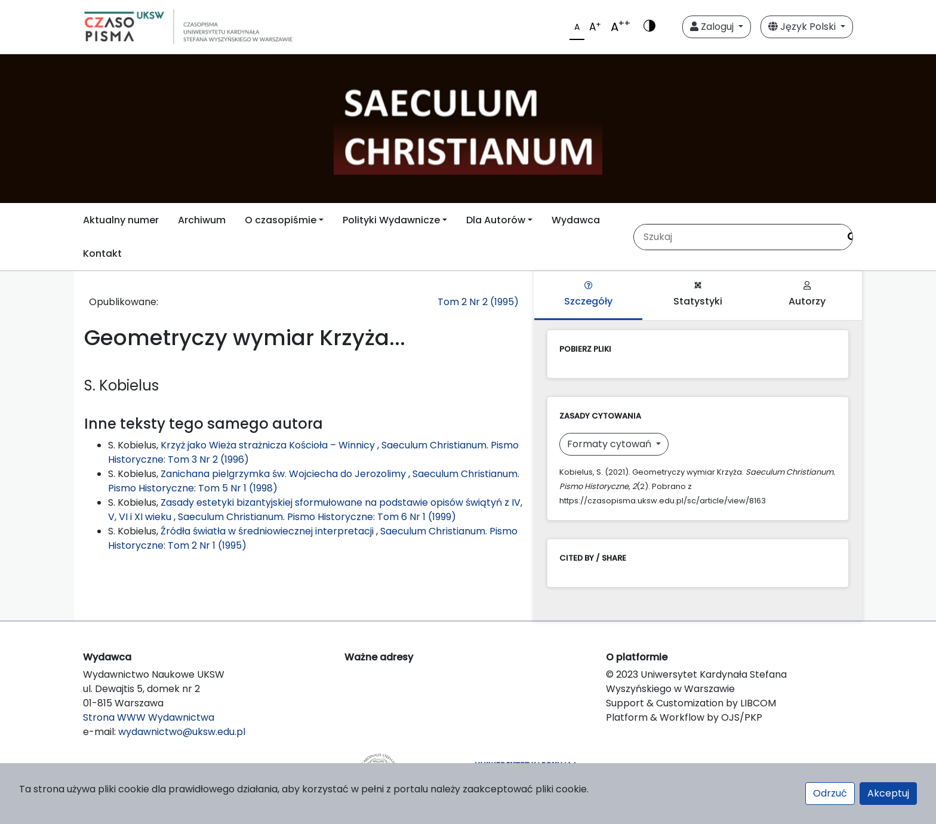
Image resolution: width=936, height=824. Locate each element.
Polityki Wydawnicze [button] (391, 220)
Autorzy (807, 294)
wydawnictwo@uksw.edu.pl (181, 732)
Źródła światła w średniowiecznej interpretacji (268, 531)
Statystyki (697, 294)
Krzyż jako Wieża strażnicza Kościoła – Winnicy (269, 445)
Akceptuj (888, 793)
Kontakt (102, 253)
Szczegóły (588, 294)
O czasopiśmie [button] (280, 220)
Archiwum (202, 220)
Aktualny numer (121, 220)
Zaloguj (713, 26)
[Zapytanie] (736, 237)
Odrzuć (830, 793)
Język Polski (803, 26)
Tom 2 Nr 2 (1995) (478, 302)
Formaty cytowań (610, 444)
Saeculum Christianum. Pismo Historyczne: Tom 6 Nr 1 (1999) (317, 517)
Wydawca (576, 220)
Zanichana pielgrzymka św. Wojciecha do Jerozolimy (284, 474)
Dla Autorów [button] (495, 220)
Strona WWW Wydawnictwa (148, 717)
